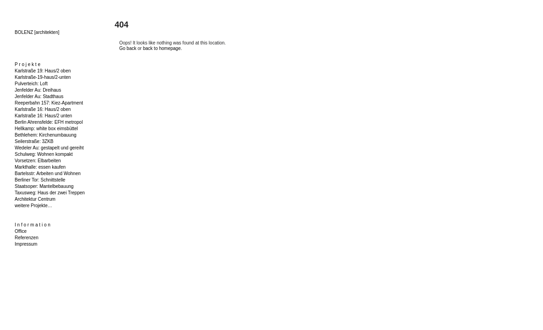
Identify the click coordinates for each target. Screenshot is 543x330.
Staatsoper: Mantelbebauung (44, 186)
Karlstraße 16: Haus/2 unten (43, 115)
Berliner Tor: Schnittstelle (40, 179)
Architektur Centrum (35, 199)
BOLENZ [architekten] (37, 32)
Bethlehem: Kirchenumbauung (46, 135)
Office (21, 231)
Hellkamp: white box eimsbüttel (46, 128)
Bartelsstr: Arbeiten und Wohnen (48, 173)
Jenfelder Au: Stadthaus (39, 96)
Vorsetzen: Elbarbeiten (38, 160)
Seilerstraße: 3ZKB (34, 141)
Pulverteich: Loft (31, 83)
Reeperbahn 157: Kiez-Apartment (49, 102)
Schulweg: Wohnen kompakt (44, 154)
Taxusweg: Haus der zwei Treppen (50, 192)
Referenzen (27, 237)
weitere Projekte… (33, 205)
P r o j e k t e (27, 64)
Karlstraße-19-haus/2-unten (43, 77)
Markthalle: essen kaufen (40, 167)
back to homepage (162, 48)
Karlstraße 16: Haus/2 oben (43, 109)
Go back (127, 48)
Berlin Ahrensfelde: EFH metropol (49, 122)
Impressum (26, 244)
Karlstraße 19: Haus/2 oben (43, 70)
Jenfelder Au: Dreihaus (38, 90)
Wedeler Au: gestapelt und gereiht (49, 147)
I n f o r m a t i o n (32, 224)
